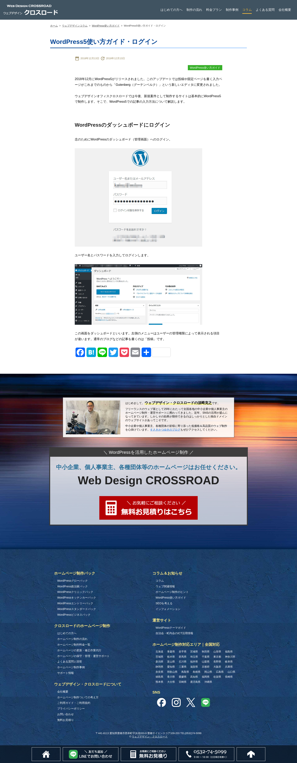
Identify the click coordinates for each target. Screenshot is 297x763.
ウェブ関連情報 (165, 586)
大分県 (171, 681)
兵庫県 (229, 666)
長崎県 (229, 676)
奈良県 (159, 671)
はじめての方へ (171, 9)
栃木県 (171, 656)
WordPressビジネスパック (73, 614)
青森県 (171, 651)
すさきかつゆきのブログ (165, 429)
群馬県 (182, 656)
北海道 (159, 651)
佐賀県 (217, 676)
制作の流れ (194, 9)
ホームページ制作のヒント (172, 591)
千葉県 (205, 656)
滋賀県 (194, 666)
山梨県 (205, 661)
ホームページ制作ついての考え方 (78, 697)
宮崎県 (182, 681)
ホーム (54, 25)
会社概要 (285, 9)
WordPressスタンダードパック (76, 609)
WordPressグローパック (72, 580)
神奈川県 (230, 656)
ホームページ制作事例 (71, 667)
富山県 (171, 661)
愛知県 (171, 666)
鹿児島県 (195, 681)
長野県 (217, 661)
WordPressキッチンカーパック (76, 597)
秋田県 (205, 651)
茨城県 (159, 656)
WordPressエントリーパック (75, 603)
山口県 (231, 671)
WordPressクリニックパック (75, 591)
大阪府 (217, 666)
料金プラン (214, 9)
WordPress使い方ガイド (106, 25)
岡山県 (208, 671)
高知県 (194, 676)
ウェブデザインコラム (75, 25)
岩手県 (182, 651)
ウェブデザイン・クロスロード (150, 736)
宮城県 (194, 651)
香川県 (171, 676)
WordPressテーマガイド (171, 627)
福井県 (194, 661)
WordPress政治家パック (72, 586)
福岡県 (205, 676)
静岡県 (159, 666)
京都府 (205, 666)
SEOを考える (164, 603)
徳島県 (159, 676)
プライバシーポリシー (71, 708)
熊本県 (159, 681)
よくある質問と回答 (69, 661)
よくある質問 (265, 9)
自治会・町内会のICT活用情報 (174, 633)
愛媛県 (182, 676)
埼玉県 (194, 656)
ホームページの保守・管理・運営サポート (83, 656)
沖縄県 (208, 681)
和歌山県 (172, 671)
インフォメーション (168, 609)
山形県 (217, 651)
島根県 (196, 671)
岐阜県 (229, 661)
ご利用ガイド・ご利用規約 (73, 702)
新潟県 (159, 661)
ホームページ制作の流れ (72, 638)
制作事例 (232, 9)
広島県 (220, 671)
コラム (247, 9)
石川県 (182, 661)
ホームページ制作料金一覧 (73, 644)
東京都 (217, 656)
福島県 (229, 651)
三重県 (182, 666)
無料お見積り (65, 719)
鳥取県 (185, 671)
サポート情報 (65, 672)
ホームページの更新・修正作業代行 (79, 650)
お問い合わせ (65, 714)
